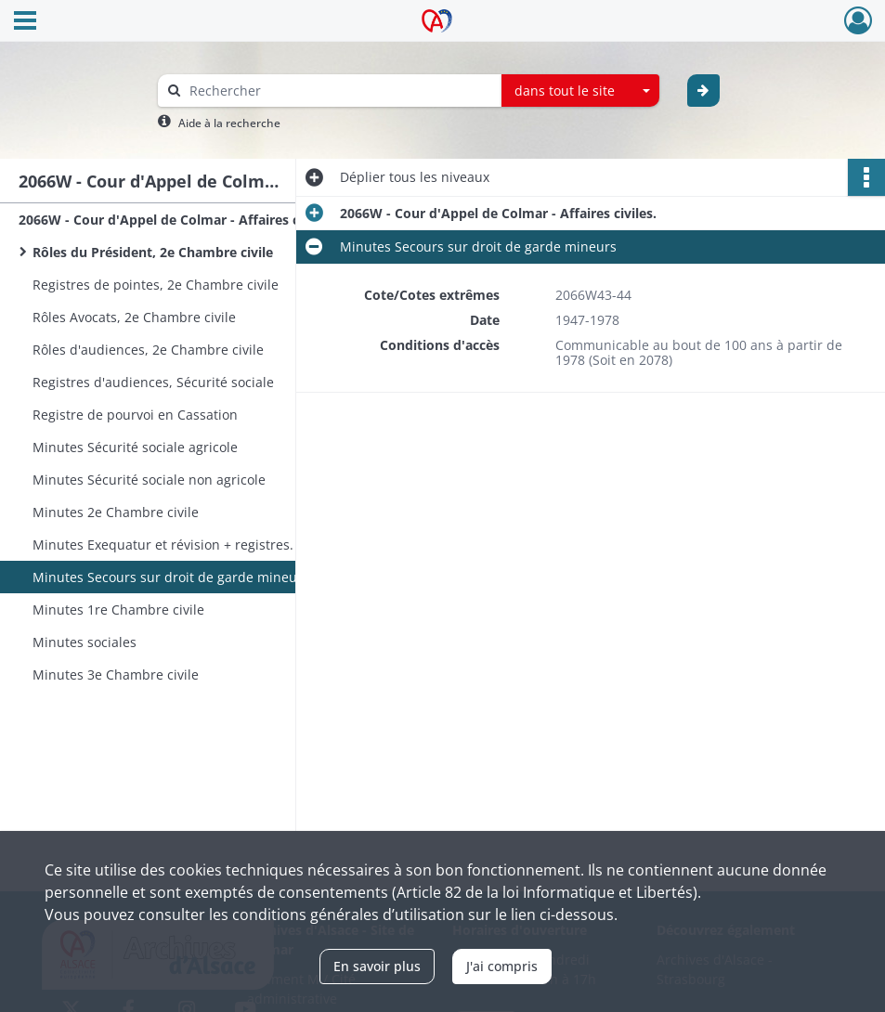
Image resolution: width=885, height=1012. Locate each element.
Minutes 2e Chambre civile (116, 512)
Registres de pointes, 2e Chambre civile (156, 284)
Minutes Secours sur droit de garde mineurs (171, 577)
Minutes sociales (85, 642)
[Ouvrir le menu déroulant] (25, 22)
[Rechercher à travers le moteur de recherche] (338, 90)
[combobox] (580, 91)
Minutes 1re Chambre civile (118, 609)
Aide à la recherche (229, 123)
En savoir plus (377, 966)
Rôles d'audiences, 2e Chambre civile (148, 349)
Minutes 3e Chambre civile (116, 674)
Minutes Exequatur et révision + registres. (163, 544)
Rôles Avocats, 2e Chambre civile (134, 317)
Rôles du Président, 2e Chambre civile (153, 252)
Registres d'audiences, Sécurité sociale (153, 382)
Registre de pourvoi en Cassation (135, 414)
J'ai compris (502, 966)
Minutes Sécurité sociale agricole (135, 447)
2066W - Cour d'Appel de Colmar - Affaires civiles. (177, 219)
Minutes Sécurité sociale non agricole (149, 479)
